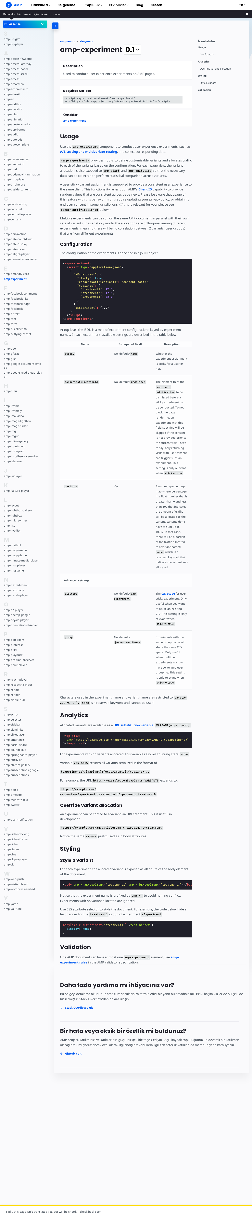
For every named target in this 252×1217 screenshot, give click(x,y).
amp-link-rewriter (15, 520)
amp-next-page (14, 590)
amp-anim (10, 114)
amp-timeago (12, 794)
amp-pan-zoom (14, 640)
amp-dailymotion (15, 234)
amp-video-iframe (15, 839)
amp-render (11, 695)
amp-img (10, 431)
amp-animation (14, 119)
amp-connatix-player (17, 214)
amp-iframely (12, 411)
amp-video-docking (16, 834)
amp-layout (11, 505)
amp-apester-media (16, 124)
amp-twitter (11, 805)
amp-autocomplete (16, 144)
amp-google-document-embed (23, 365)
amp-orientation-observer (20, 625)
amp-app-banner (15, 129)
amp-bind (10, 169)
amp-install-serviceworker (20, 456)
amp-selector (12, 719)
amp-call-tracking (15, 204)
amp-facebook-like (16, 298)
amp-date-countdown (18, 239)
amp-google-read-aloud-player (22, 374)
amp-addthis (12, 104)
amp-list (9, 525)
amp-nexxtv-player (16, 595)
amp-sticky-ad (13, 760)
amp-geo (10, 348)
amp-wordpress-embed (19, 889)
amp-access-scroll (15, 74)
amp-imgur (11, 436)
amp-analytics (13, 109)
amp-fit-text (11, 314)
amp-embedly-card (16, 274)
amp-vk (9, 864)
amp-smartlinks (14, 739)
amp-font (10, 319)
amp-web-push (13, 879)
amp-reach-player (15, 679)
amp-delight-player (16, 254)
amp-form (10, 324)
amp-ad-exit (11, 94)
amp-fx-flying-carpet (17, 334)
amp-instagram (14, 451)
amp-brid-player (14, 179)
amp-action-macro (16, 89)
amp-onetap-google (17, 615)
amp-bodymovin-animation (21, 174)
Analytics (204, 61)
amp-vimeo (11, 849)
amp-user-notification (18, 819)
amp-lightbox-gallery (17, 510)
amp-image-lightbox (17, 421)
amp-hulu (10, 391)
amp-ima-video (13, 416)
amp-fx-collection (15, 329)
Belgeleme (67, 5)
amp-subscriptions (16, 775)
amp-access (11, 79)
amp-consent (12, 219)
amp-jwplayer (13, 476)
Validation (204, 90)
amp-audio (11, 134)
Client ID (144, 189)
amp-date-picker (14, 249)
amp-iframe (11, 406)
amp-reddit (11, 690)
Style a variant (208, 83)
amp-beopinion (14, 164)
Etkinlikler (119, 5)
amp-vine (10, 854)
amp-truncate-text (15, 800)
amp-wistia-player (15, 884)
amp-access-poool (15, 69)
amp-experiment (15, 279)
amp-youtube (12, 909)
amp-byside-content (17, 189)
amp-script (11, 714)
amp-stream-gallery (16, 765)
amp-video (11, 844)
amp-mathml (12, 545)
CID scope (167, 573)
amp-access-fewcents (18, 59)
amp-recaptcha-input (17, 684)
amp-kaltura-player (16, 490)
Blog (139, 5)
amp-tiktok (11, 790)
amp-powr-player (15, 665)
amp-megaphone (15, 555)
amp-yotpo (11, 904)
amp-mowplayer (14, 565)
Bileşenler (87, 41)
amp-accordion (13, 84)
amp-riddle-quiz (14, 700)
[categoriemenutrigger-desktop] (73, 25)
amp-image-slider (15, 426)
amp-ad (9, 99)
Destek (157, 5)
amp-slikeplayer (14, 734)
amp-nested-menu (16, 585)
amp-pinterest (13, 645)
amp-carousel (12, 209)
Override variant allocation (216, 68)
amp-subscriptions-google (21, 770)
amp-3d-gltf (11, 39)
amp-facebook (13, 309)
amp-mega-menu (15, 550)
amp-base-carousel (16, 159)
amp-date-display (15, 244)
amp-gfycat (11, 353)
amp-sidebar (12, 724)
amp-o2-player (13, 610)
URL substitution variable (133, 700)
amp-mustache (13, 570)
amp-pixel (10, 650)
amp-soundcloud (15, 750)
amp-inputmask (14, 446)
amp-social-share (15, 745)
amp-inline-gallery (15, 441)
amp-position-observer (18, 660)
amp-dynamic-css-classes (20, 259)
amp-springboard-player (19, 755)
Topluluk (93, 5)
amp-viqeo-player (15, 859)
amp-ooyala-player (16, 620)
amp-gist (9, 359)
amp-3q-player (13, 44)
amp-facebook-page (17, 304)
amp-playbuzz (13, 655)
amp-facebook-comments (20, 293)
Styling (202, 75)
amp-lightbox (12, 515)
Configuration (208, 54)
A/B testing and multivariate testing (88, 151)
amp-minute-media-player (21, 560)
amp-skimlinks (13, 729)
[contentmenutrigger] (221, 42)
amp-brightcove (14, 184)
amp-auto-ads (13, 139)
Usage (202, 47)
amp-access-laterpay (17, 64)
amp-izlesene (12, 461)
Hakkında (40, 5)
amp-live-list (12, 530)
